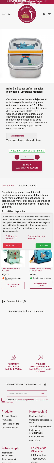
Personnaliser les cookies (36, 237)
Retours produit (9, 459)
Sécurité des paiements (40, 426)
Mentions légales (37, 416)
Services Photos (9, 416)
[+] (37, 157)
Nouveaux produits (10, 424)
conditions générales (25, 400)
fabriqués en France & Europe (40, 367)
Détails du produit (27, 185)
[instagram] (45, 384)
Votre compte (10, 448)
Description (8, 185)
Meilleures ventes (10, 427)
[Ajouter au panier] (27, 166)
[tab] (8, 185)
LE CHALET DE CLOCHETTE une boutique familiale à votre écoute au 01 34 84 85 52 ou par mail (27, 2)
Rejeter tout (13, 245)
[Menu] (3, 14)
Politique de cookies (11, 237)
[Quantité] (27, 157)
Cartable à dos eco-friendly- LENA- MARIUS (41, 270)
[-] (17, 157)
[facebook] (40, 384)
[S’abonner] (43, 393)
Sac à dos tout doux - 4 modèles (11, 270)
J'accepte (43, 245)
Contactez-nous (36, 436)
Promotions (7, 420)
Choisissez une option (13, 285)
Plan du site (34, 440)
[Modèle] (21, 136)
